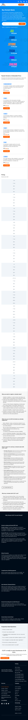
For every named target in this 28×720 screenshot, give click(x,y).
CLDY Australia (18, 686)
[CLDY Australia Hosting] (7, 665)
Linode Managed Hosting (19, 679)
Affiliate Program (18, 708)
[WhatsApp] (18, 1)
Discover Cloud (18, 700)
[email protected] (6, 430)
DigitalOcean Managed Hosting (20, 681)
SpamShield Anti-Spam (5, 695)
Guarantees (17, 695)
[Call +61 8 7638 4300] (21, 1)
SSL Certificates (4, 693)
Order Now (21, 4)
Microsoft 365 (17, 672)
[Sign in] (26, 1)
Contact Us (17, 690)
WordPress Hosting (18, 670)
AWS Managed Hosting (19, 675)
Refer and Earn (18, 709)
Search (22, 23)
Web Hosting (17, 667)
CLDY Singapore (18, 688)
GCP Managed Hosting (19, 677)
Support (16, 698)
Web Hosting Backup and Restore (6, 698)
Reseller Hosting (18, 706)
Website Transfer (4, 690)
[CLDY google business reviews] (7, 675)
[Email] (24, 1)
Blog (16, 697)
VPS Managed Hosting (19, 674)
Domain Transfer (4, 688)
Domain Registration (5, 686)
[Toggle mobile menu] (26, 4)
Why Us (16, 693)
